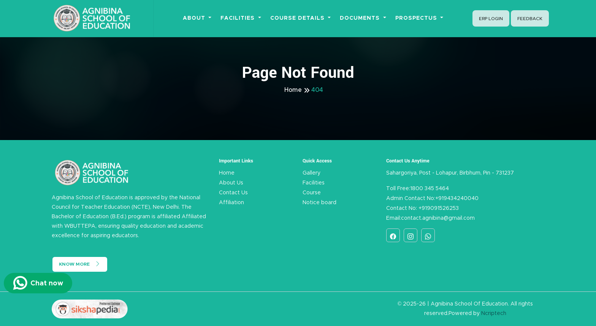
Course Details (298, 18)
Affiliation (231, 202)
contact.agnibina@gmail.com (438, 218)
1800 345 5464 (429, 188)
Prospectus (417, 18)
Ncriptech (493, 313)
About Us (231, 183)
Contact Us (233, 192)
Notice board (319, 202)
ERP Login (491, 18)
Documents (361, 18)
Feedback (529, 18)
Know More (80, 264)
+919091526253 (438, 208)
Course (312, 192)
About (195, 18)
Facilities (238, 18)
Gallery (311, 173)
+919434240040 (457, 198)
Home (293, 90)
